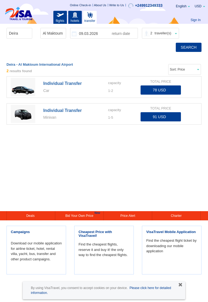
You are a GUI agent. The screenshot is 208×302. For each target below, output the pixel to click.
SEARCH (188, 47)
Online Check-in (80, 5)
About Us (100, 5)
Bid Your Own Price (80, 215)
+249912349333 (145, 5)
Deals (30, 216)
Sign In (196, 20)
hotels (75, 17)
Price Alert (127, 216)
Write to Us (116, 5)
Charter (176, 216)
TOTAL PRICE (160, 82)
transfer (89, 17)
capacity (114, 83)
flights (60, 17)
